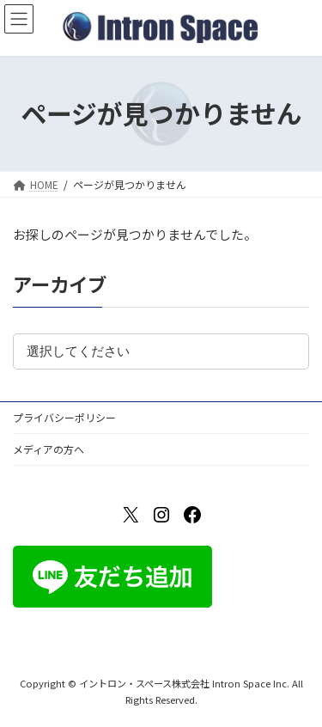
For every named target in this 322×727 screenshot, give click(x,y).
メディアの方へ (48, 449)
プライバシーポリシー (64, 417)
